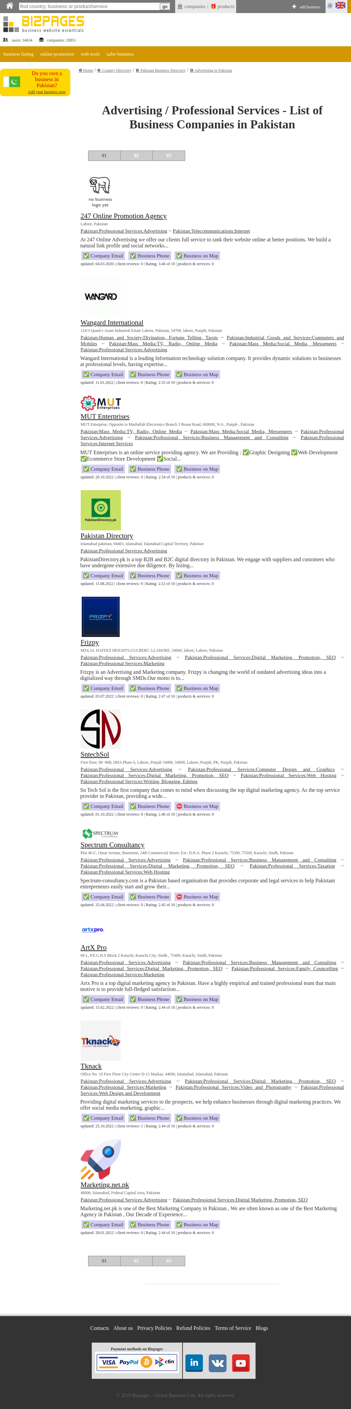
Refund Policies (193, 1328)
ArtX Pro (94, 947)
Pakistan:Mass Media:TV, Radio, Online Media (163, 343)
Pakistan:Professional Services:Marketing (122, 663)
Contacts (99, 1328)
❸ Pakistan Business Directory (161, 70)
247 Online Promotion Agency (124, 216)
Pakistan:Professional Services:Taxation (292, 866)
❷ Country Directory (114, 70)
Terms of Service (233, 1328)
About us (123, 1328)
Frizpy (90, 642)
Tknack (91, 1066)
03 (168, 155)
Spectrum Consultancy (113, 845)
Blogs (262, 1328)
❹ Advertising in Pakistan (211, 70)
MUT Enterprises (105, 416)
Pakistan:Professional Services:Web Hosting (289, 775)
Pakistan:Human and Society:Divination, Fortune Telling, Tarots (149, 337)
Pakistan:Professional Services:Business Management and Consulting (211, 437)
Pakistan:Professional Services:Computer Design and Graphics (261, 769)
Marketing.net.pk (105, 1185)
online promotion (57, 54)
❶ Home (86, 70)
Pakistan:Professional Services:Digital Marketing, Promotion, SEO (260, 657)
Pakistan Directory (107, 536)
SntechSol (95, 754)
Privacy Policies (154, 1328)
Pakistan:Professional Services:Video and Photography (233, 1087)
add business (310, 7)
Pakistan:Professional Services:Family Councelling (284, 968)
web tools (90, 54)
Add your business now (47, 92)
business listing (18, 54)
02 (136, 155)
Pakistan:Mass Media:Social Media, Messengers (283, 343)
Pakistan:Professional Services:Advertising (124, 231)
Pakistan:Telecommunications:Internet (211, 231)
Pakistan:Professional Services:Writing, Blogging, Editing (139, 781)
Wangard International (112, 322)
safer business (120, 54)
